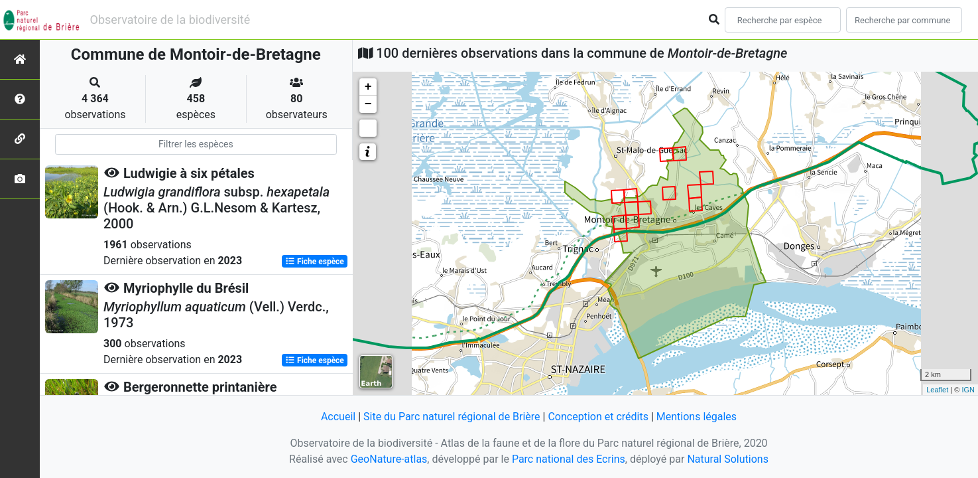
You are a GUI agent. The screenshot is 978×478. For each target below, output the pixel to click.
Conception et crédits (598, 416)
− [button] (368, 104)
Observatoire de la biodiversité (170, 20)
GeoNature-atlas (389, 459)
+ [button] (368, 87)
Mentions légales (696, 416)
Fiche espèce (314, 261)
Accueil (338, 416)
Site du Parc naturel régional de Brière (451, 416)
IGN (968, 390)
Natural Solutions (727, 459)
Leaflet (937, 390)
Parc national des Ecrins (568, 459)
